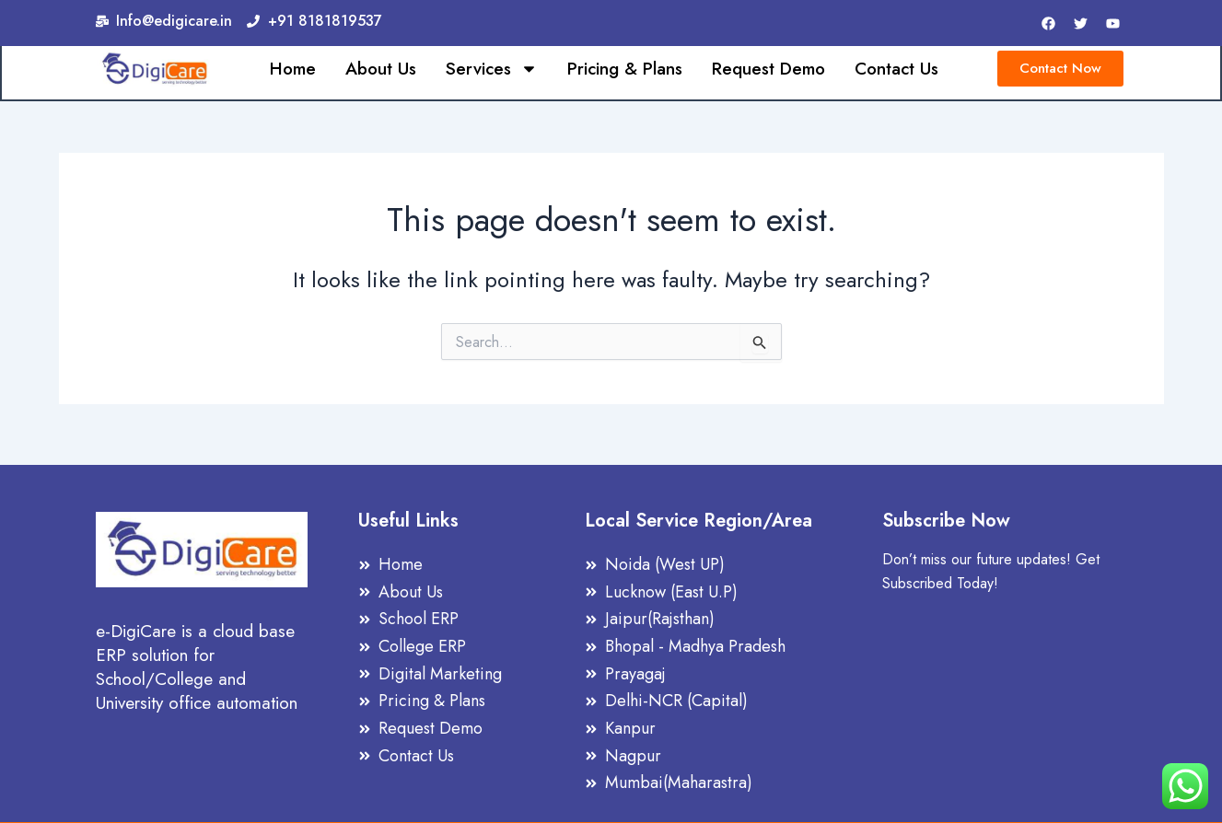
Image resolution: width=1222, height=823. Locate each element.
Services (492, 70)
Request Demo (768, 70)
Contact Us (896, 70)
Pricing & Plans (624, 70)
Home (293, 70)
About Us (380, 70)
